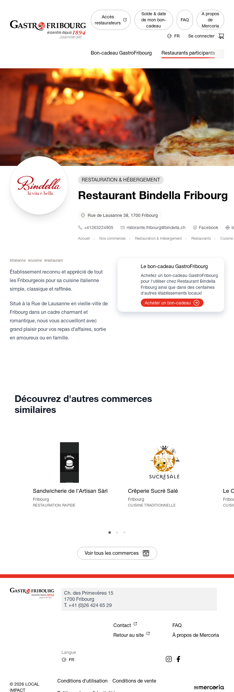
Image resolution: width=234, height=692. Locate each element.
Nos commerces (112, 238)
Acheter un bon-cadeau (172, 302)
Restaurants (201, 238)
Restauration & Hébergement (158, 238)
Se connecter (201, 36)
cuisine (36, 260)
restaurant (54, 260)
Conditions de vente (134, 681)
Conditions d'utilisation (82, 681)
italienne (19, 260)
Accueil (84, 238)
